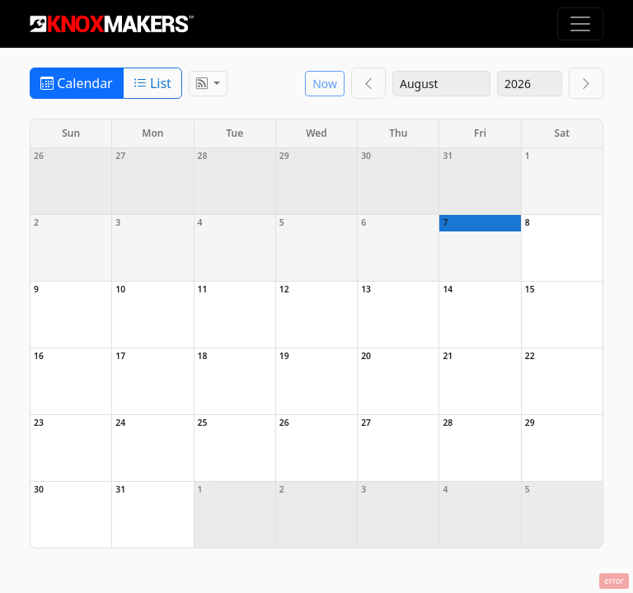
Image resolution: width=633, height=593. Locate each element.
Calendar (76, 83)
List (152, 83)
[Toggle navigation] (580, 23)
